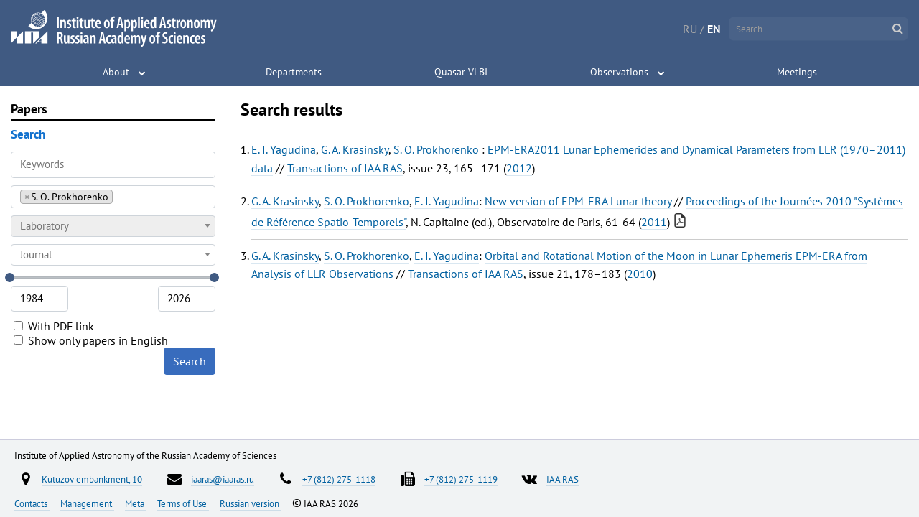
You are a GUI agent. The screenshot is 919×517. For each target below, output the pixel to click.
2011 (654, 222)
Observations (619, 71)
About (116, 71)
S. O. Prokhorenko (437, 149)
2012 (519, 168)
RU (690, 29)
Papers (29, 109)
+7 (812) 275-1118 (338, 478)
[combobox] (113, 196)
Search (189, 361)
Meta (135, 503)
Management (87, 503)
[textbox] (113, 226)
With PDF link (54, 326)
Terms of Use (183, 503)
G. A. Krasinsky (354, 149)
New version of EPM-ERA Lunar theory (578, 201)
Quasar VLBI (461, 71)
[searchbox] (120, 196)
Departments (294, 71)
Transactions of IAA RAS (345, 168)
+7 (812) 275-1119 (461, 478)
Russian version (250, 503)
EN (714, 29)
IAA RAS (562, 478)
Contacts (32, 503)
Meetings (797, 71)
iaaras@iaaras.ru (222, 478)
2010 (640, 273)
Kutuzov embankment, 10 (92, 478)
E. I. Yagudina (283, 149)
